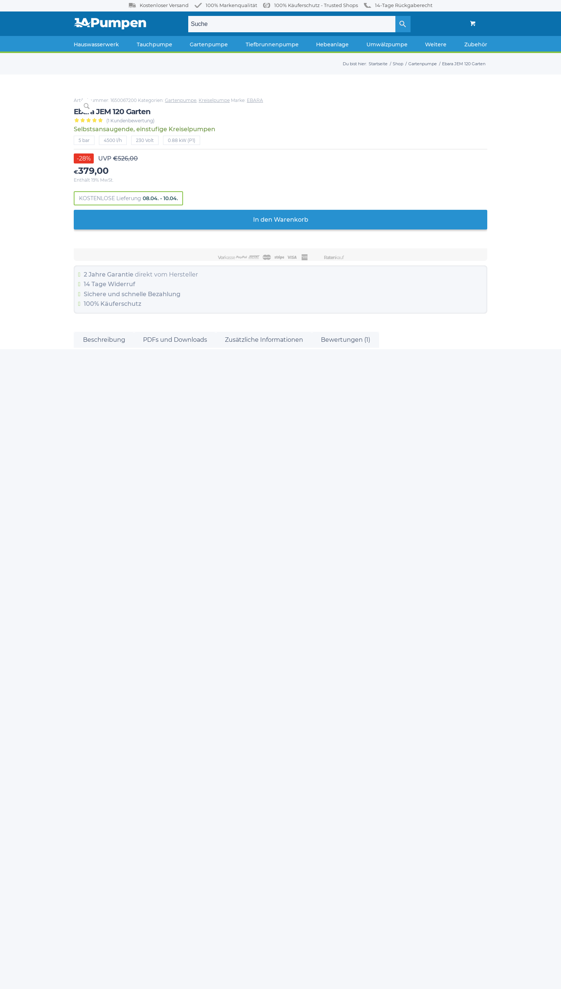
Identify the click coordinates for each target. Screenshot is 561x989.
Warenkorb (87, 820)
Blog (79, 714)
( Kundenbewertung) (368, 126)
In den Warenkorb (399, 225)
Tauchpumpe (199, 714)
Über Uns (85, 701)
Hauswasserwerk (203, 701)
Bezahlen (85, 833)
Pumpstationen (202, 767)
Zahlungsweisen (94, 727)
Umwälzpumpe (202, 793)
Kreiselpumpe (451, 100)
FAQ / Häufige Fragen (100, 754)
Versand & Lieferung (98, 741)
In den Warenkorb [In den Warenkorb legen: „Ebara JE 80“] (437, 622)
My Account (88, 807)
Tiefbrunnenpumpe (207, 741)
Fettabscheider (201, 780)
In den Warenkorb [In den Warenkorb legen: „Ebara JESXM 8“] (333, 642)
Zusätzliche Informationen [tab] (264, 406)
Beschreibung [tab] (104, 406)
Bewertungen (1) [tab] (345, 406)
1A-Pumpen (114, 978)
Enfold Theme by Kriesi (152, 978)
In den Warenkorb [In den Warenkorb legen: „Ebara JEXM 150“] (228, 642)
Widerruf (359, 289)
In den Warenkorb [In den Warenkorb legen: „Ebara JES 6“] (124, 629)
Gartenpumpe (418, 100)
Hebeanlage (198, 754)
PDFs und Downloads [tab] (175, 406)
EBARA (319, 106)
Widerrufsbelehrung (98, 767)
